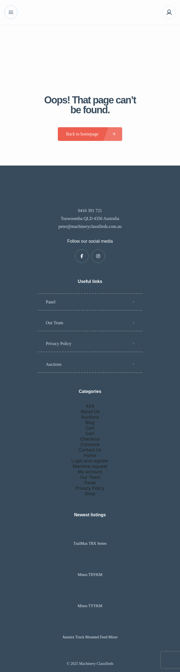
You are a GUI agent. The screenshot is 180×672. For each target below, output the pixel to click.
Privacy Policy (58, 343)
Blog (90, 422)
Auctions (54, 364)
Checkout (90, 439)
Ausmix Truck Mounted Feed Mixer (90, 637)
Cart (90, 428)
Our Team (54, 322)
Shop (90, 493)
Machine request (90, 466)
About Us (90, 411)
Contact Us (90, 450)
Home (90, 455)
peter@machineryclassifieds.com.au (90, 226)
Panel (51, 302)
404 (90, 406)
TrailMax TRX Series (89, 544)
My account (90, 471)
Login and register (90, 461)
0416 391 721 (90, 210)
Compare (89, 444)
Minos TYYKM (90, 606)
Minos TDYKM (90, 575)
